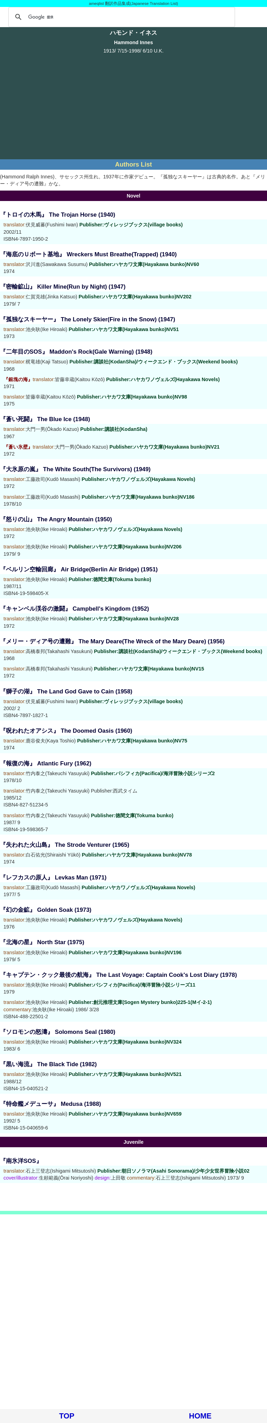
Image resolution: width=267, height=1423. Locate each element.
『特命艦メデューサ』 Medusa (41, 1104)
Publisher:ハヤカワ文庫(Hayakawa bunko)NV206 (125, 546)
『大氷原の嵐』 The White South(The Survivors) (66, 469)
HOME (200, 1416)
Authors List (133, 164)
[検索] (120, 17)
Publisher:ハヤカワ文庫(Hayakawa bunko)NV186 (138, 497)
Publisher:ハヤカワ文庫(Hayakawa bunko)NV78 (137, 855)
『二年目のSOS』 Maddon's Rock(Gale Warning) (67, 351)
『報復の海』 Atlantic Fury (36, 763)
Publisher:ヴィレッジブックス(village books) (131, 224)
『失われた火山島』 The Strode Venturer (55, 845)
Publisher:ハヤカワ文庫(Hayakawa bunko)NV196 (125, 952)
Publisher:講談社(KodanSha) (113, 429)
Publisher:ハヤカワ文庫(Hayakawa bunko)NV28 (124, 618)
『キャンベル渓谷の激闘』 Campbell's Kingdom (65, 608)
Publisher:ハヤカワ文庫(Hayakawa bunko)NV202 (135, 296)
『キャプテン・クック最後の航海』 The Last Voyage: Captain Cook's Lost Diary (109, 975)
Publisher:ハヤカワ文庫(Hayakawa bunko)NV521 (125, 1074)
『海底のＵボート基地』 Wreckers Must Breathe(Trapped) (79, 254)
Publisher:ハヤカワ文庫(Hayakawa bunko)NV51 (124, 329)
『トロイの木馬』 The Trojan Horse (48, 214)
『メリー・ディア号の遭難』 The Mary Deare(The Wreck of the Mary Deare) (103, 641)
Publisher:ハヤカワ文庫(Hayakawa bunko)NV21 (165, 447)
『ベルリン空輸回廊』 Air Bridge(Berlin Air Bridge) (69, 569)
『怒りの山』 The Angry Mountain (47, 519)
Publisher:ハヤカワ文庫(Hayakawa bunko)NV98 (132, 397)
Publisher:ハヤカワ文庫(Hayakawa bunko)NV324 (125, 1042)
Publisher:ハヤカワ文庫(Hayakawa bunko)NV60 (144, 264)
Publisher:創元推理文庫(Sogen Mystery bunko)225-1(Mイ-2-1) (140, 1002)
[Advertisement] (133, 105)
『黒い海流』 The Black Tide (39, 1064)
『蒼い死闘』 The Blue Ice (36, 419)
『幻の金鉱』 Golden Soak (36, 910)
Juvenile (133, 1142)
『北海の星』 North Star (33, 942)
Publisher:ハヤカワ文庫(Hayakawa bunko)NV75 (132, 740)
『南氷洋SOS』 (21, 1161)
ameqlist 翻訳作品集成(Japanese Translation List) (133, 3)
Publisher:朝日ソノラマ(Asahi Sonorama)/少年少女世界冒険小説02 (173, 1171)
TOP (66, 1416)
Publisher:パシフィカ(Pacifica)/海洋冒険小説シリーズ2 (153, 773)
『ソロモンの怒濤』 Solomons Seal (48, 1032)
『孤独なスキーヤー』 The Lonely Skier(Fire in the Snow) (78, 319)
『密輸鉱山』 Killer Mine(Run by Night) (53, 286)
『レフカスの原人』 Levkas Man (44, 877)
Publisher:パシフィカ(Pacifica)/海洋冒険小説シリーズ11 (132, 985)
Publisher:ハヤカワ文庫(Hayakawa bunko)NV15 (149, 669)
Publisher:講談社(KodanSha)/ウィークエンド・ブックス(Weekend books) (154, 361)
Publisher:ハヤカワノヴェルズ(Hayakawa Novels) (163, 379)
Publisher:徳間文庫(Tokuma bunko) (110, 579)
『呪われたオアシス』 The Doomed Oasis (57, 730)
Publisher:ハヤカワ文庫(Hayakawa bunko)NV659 (125, 1114)
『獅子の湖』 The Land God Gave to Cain (57, 691)
